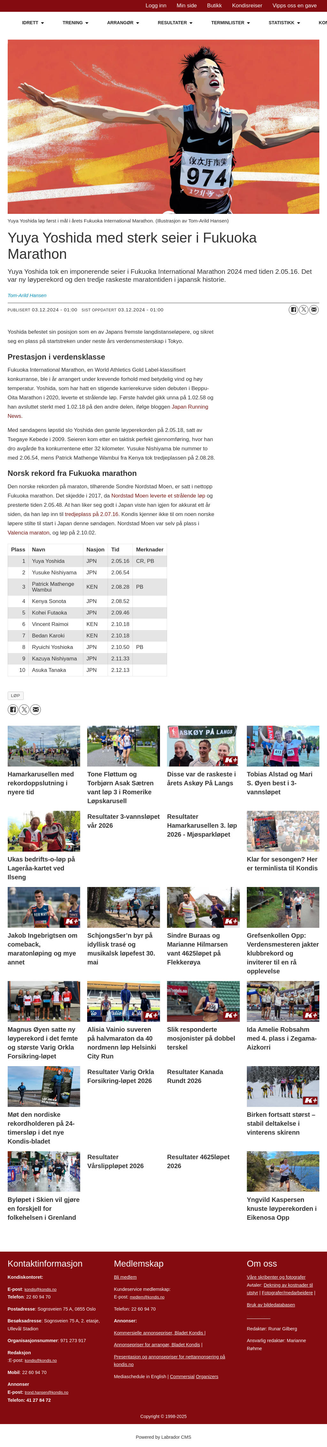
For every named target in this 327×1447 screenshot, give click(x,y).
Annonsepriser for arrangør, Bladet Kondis (157, 1344)
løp (15, 695)
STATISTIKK (281, 22)
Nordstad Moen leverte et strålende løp (158, 496)
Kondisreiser (247, 6)
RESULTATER (172, 22)
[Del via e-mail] (314, 310)
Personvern (258, 1316)
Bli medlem (125, 1277)
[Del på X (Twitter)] (303, 310)
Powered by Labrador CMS (163, 1437)
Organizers (207, 1376)
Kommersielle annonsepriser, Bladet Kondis (159, 1332)
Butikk (214, 6)
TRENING (73, 22)
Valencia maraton (28, 533)
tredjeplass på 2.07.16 (91, 514)
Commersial (182, 1376)
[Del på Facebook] (293, 310)
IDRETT (30, 22)
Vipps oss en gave (294, 6)
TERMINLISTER (227, 22)
